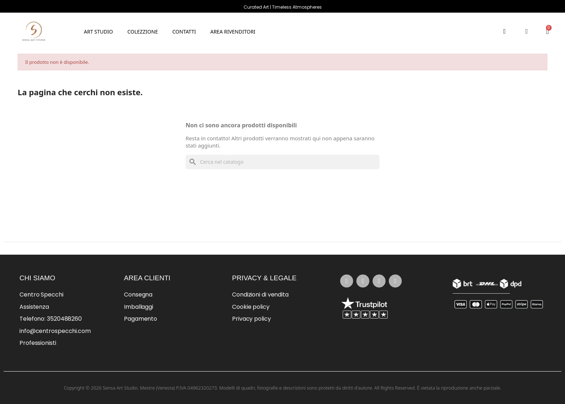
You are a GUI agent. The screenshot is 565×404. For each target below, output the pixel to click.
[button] (142, 31)
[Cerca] (282, 162)
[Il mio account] (526, 31)
